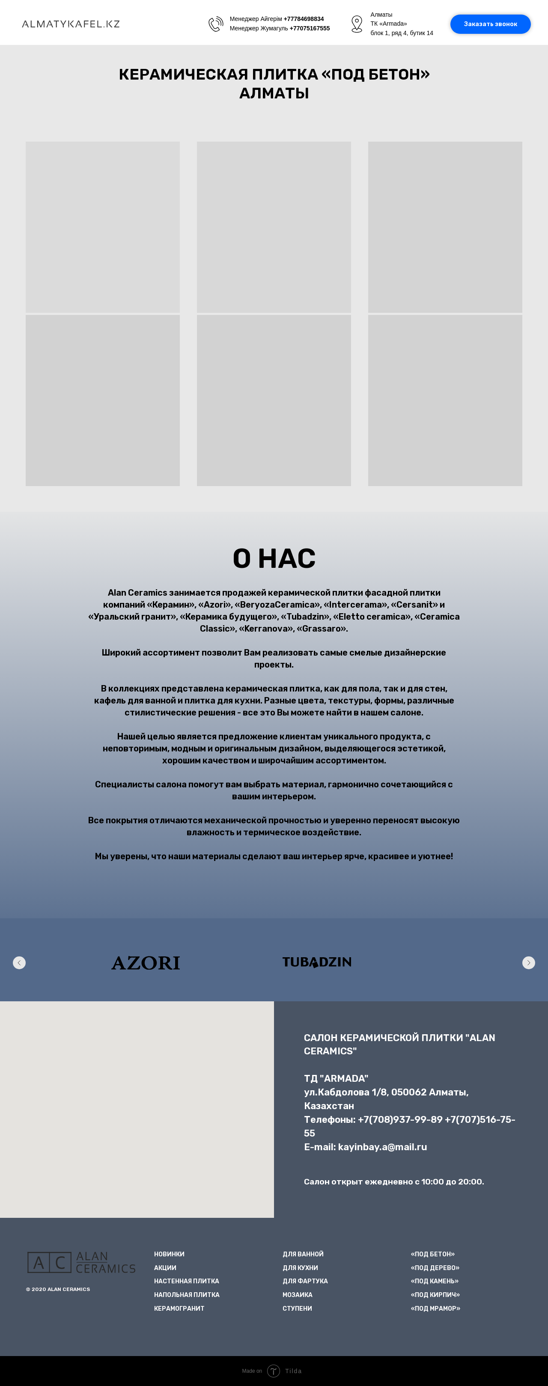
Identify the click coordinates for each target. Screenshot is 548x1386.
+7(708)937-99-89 (400, 1119)
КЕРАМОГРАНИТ (179, 1308)
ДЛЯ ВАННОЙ (303, 1254)
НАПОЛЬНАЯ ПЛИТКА (187, 1295)
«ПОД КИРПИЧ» (435, 1295)
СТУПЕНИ (297, 1308)
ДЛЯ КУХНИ (300, 1268)
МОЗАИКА (298, 1295)
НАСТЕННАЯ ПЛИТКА (186, 1281)
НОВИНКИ (169, 1254)
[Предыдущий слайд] (19, 962)
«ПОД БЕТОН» (433, 1254)
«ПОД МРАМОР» (435, 1308)
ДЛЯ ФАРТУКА (305, 1281)
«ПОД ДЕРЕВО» (435, 1268)
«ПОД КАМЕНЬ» (435, 1281)
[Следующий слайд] (528, 962)
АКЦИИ (165, 1268)
